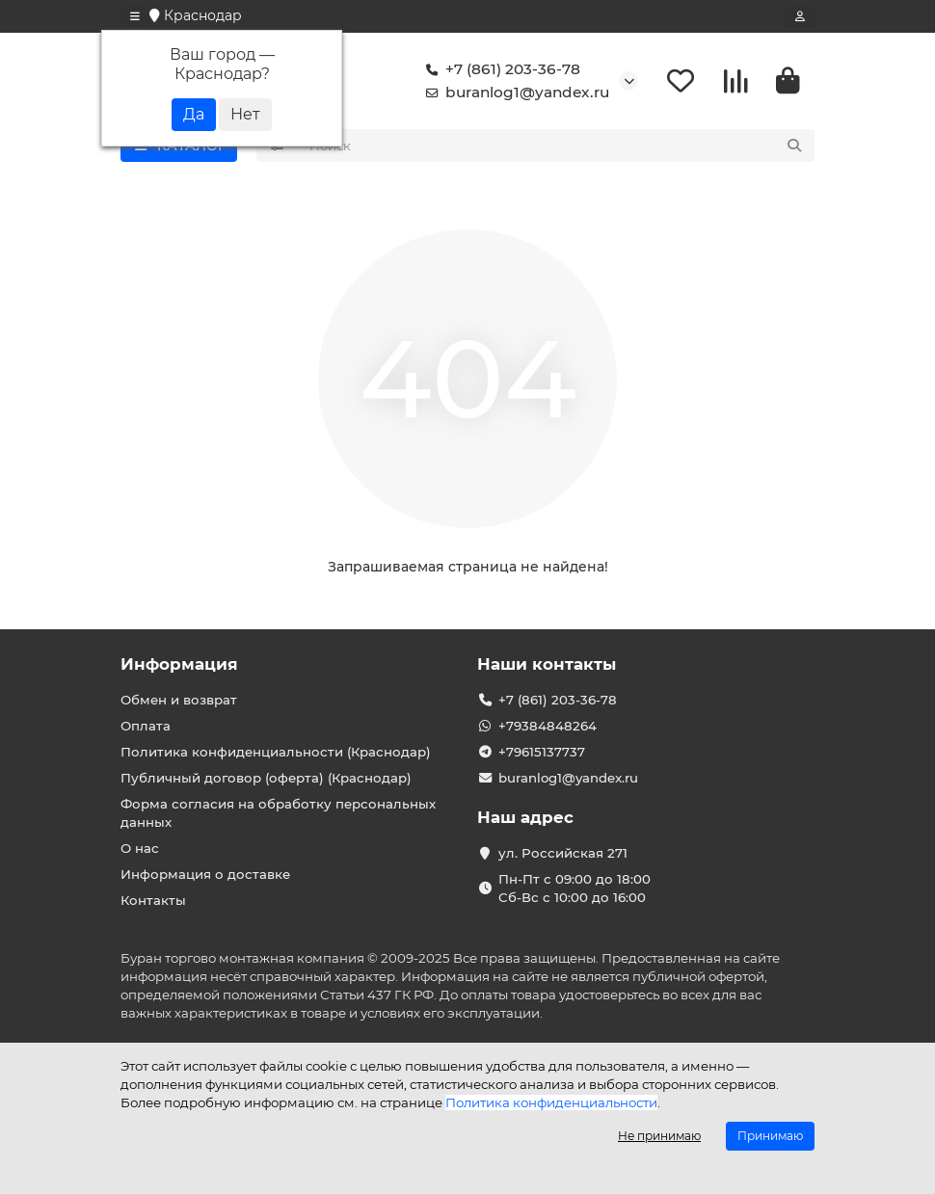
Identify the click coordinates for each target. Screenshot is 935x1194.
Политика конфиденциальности (551, 1102)
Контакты (153, 900)
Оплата (145, 725)
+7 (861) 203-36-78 (499, 69)
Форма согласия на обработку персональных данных (278, 813)
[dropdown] (134, 16)
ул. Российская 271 (563, 853)
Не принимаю (659, 1135)
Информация (179, 664)
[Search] (556, 145)
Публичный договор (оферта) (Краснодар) (266, 777)
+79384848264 (547, 725)
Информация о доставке (205, 874)
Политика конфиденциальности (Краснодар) (275, 751)
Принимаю (770, 1135)
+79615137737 (541, 751)
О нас (139, 848)
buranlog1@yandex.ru (513, 92)
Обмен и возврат (178, 699)
